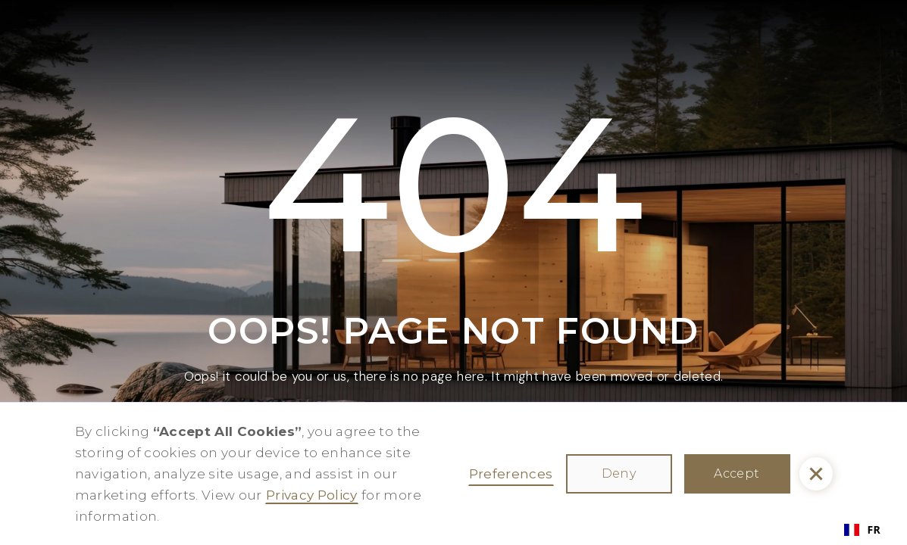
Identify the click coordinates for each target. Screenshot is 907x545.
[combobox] (862, 530)
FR (862, 529)
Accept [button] (736, 473)
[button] (816, 473)
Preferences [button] (511, 473)
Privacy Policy (312, 495)
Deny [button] (619, 473)
